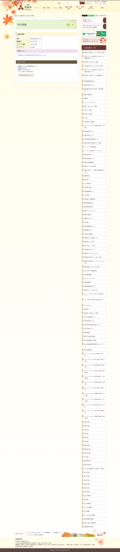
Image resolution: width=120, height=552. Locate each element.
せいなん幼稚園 (88, 507)
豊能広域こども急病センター (91, 237)
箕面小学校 (87, 422)
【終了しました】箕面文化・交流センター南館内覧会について (94, 57)
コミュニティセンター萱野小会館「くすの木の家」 (94, 377)
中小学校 (32, 47)
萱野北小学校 (87, 464)
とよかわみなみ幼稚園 (89, 515)
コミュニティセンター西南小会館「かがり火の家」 (94, 400)
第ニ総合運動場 (88, 349)
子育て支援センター (89, 328)
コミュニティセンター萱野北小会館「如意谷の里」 (94, 417)
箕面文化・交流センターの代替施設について (94, 76)
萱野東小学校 (87, 449)
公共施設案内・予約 (23, 15)
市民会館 (86, 309)
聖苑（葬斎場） (88, 214)
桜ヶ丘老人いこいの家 (89, 245)
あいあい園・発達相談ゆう (90, 270)
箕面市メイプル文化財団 (90, 166)
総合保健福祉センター (89, 226)
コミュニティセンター (89, 102)
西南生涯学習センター (89, 158)
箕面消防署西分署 (88, 206)
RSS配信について (57, 532)
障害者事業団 (87, 282)
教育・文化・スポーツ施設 (90, 106)
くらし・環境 (57, 8)
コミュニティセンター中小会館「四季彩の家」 (94, 411)
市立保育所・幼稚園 (89, 121)
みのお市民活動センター (90, 317)
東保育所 (86, 499)
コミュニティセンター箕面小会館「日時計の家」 (94, 365)
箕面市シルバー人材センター (91, 290)
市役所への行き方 (19, 533)
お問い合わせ (97, 1)
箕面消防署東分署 (88, 203)
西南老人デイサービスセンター (91, 253)
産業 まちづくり (91, 7)
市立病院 (86, 222)
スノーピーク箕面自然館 (90, 146)
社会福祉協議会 (88, 274)
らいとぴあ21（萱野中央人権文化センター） (94, 300)
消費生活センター (88, 218)
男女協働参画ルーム (89, 191)
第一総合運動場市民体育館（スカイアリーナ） (94, 345)
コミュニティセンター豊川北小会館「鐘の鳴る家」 (94, 371)
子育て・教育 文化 (80, 7)
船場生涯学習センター (89, 85)
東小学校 (86, 441)
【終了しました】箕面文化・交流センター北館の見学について (94, 70)
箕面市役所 (87, 175)
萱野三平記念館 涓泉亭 (89, 336)
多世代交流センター (89, 135)
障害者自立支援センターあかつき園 (92, 257)
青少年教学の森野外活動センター (92, 324)
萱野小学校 (87, 426)
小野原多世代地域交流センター (91, 139)
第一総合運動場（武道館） (90, 340)
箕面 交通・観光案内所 (90, 522)
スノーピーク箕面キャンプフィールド (93, 150)
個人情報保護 (47, 532)
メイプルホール (88, 305)
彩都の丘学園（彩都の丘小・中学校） (93, 143)
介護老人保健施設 (88, 234)
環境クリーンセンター (89, 210)
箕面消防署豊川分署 (89, 81)
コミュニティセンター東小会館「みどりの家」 (94, 405)
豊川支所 (86, 179)
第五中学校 (87, 488)
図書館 (85, 98)
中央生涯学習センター (89, 320)
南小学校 (86, 433)
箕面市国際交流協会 (89, 519)
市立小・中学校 (88, 110)
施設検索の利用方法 (89, 526)
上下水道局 (87, 195)
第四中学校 (87, 484)
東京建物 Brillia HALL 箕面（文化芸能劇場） (93, 89)
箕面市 (16, 15)
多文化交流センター (89, 131)
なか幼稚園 (87, 511)
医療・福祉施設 (88, 94)
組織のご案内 (82, 1)
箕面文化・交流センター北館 (91, 313)
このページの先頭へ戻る (100, 535)
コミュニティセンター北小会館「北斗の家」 (94, 354)
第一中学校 (87, 472)
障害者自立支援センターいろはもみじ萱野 (94, 52)
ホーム (37, 8)
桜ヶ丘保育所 (87, 495)
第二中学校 (87, 476)
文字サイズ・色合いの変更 (100, 3)
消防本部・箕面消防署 (89, 199)
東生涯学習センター (89, 154)
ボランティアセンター (89, 278)
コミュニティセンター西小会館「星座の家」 (94, 388)
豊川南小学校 (87, 460)
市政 (102, 8)
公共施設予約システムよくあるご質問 (93, 65)
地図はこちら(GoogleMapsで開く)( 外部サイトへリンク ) (32, 55)
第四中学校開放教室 (89, 162)
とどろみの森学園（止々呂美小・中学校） (94, 468)
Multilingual (104, 1)
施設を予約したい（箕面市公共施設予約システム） (94, 171)
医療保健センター (88, 230)
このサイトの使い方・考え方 (34, 532)
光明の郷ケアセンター (89, 249)
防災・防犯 (46, 8)
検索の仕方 (88, 3)
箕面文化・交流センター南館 (91, 62)
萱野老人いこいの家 (89, 241)
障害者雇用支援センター (90, 286)
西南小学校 (87, 445)
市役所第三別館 (88, 187)
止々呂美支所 (87, 183)
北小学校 (86, 429)
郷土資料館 (87, 332)
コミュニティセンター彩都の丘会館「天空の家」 (94, 126)
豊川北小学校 (87, 453)
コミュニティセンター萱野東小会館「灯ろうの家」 (94, 394)
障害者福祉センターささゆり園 (91, 266)
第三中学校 (87, 480)
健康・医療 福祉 (68, 7)
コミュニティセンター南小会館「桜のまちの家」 (94, 360)
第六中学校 (87, 491)
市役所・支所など (88, 114)
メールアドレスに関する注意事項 (35, 534)
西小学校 (86, 437)
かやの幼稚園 (87, 503)
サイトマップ (89, 1)
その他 (85, 117)
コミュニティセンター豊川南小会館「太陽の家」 (94, 383)
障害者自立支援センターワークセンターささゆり (94, 262)
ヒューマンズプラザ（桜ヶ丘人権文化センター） (94, 294)
